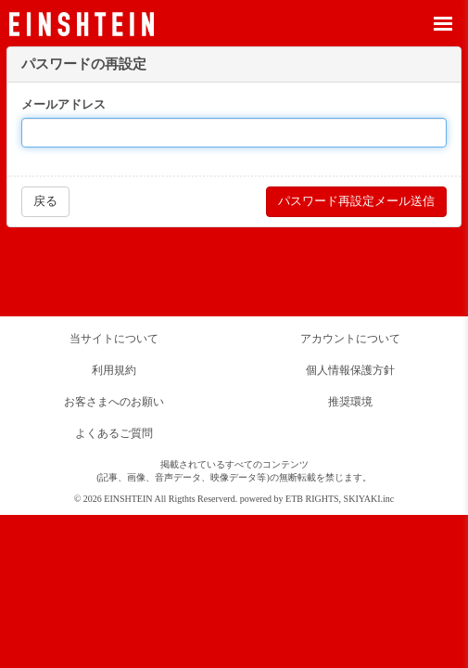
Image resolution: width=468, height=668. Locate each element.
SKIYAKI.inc (369, 499)
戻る (45, 201)
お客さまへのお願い (114, 401)
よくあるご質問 (114, 433)
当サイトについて (114, 338)
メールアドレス (63, 104)
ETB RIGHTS (312, 499)
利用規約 (114, 370)
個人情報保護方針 (350, 370)
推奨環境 (350, 401)
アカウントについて (350, 338)
